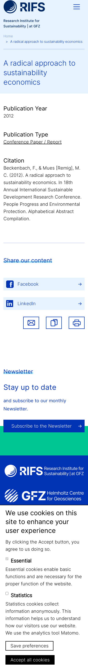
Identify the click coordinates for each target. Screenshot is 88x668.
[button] (54, 323)
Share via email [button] (31, 323)
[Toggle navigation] (77, 6)
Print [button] (77, 323)
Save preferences (29, 646)
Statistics (21, 595)
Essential (21, 560)
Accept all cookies (30, 660)
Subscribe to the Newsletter (41, 426)
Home (8, 36)
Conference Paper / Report (32, 142)
